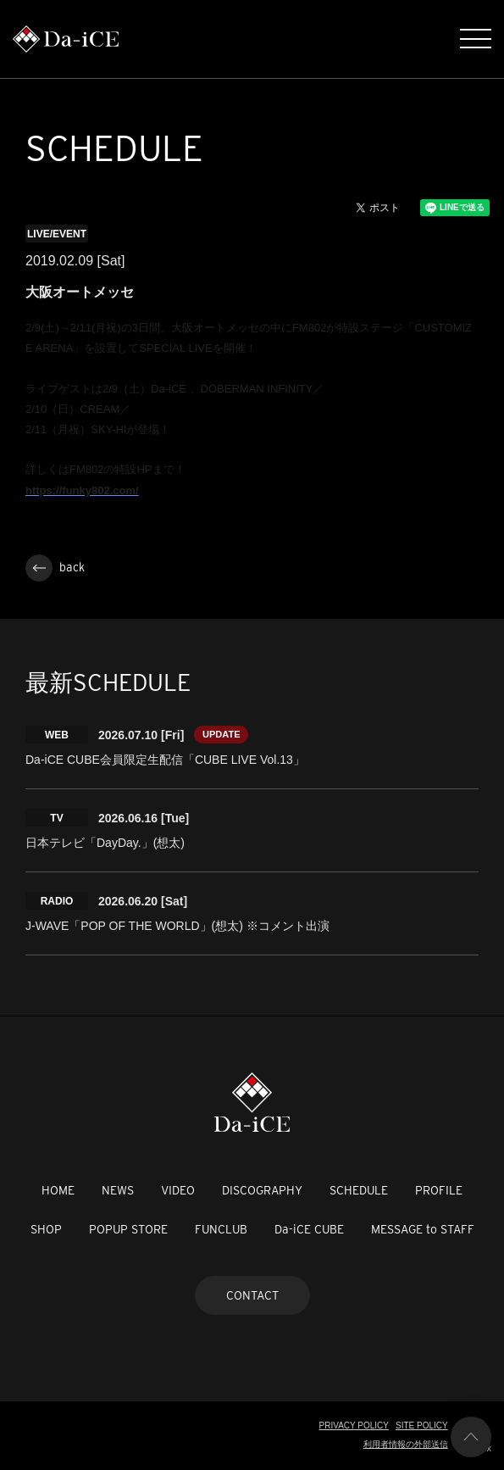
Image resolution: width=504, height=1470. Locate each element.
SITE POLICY (422, 1425)
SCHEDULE (359, 1190)
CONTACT (252, 1295)
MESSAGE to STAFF (422, 1229)
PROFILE (438, 1190)
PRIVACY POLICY (354, 1425)
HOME (58, 1190)
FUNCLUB (221, 1229)
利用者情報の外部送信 (405, 1444)
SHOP (46, 1229)
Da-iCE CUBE (309, 1229)
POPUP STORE (128, 1229)
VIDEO (178, 1190)
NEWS (118, 1190)
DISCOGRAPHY (262, 1190)
